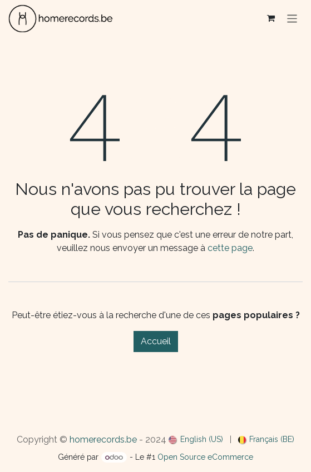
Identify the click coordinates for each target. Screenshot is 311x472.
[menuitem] (196, 439)
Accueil (156, 341)
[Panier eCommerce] (271, 18)
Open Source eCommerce (205, 457)
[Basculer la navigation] (292, 18)
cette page (230, 248)
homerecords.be (103, 439)
